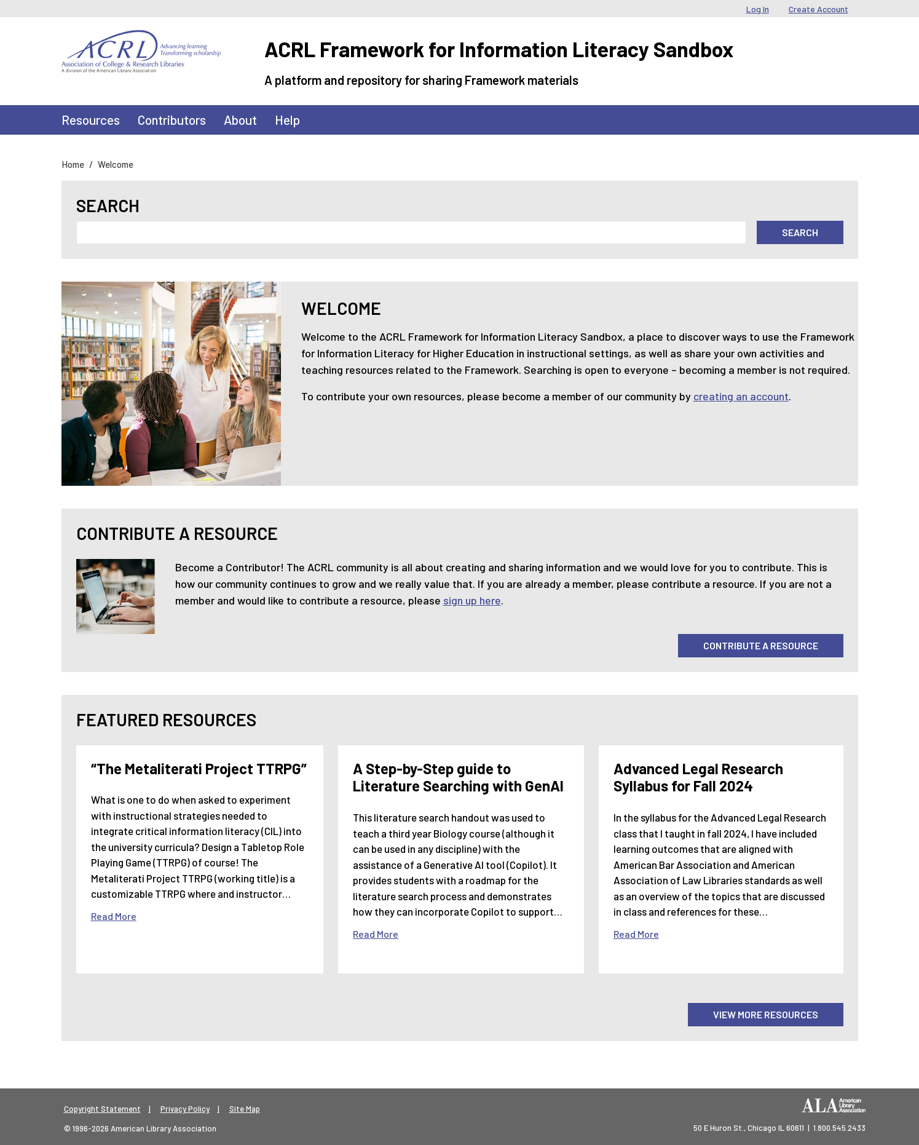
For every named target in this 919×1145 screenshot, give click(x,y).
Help (287, 119)
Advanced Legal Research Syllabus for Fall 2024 (698, 777)
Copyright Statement (102, 1109)
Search (108, 206)
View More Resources (765, 1014)
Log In (757, 9)
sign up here (472, 600)
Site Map (244, 1109)
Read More (113, 916)
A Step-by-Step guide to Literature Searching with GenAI (458, 777)
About (240, 119)
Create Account (818, 9)
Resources (90, 119)
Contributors (172, 119)
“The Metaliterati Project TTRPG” (199, 768)
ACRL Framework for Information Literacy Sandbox (498, 48)
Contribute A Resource (760, 645)
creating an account (741, 396)
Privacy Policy (185, 1109)
